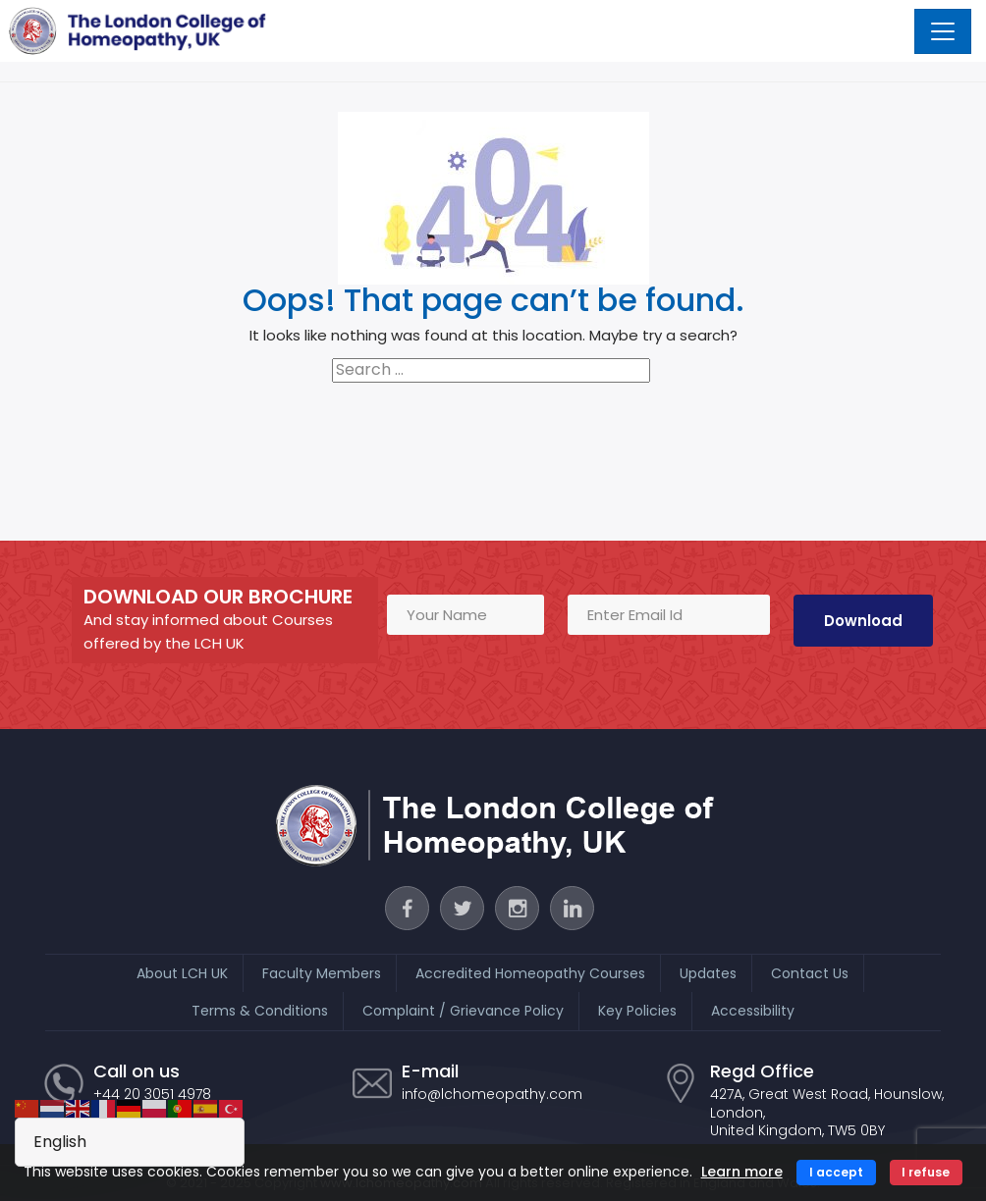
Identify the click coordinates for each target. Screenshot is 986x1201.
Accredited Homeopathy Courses (530, 972)
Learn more (742, 1171)
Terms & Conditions (260, 1009)
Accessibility (752, 1009)
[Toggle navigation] (942, 31)
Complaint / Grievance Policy (463, 1009)
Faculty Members (321, 972)
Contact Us (810, 972)
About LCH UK (182, 972)
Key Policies (637, 1009)
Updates (708, 972)
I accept (836, 1172)
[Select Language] (130, 1142)
